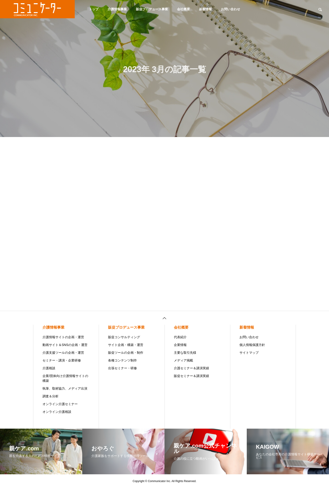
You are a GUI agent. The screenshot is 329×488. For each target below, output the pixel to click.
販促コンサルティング (124, 337)
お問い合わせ (230, 9)
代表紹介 (180, 337)
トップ (93, 9)
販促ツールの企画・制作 (125, 352)
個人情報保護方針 (252, 345)
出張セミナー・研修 (122, 368)
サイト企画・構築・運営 (125, 345)
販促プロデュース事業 (152, 9)
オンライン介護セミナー (60, 404)
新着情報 (205, 9)
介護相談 (48, 368)
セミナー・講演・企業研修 (61, 360)
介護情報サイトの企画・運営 (63, 337)
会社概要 (183, 9)
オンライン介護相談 (56, 412)
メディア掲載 (183, 360)
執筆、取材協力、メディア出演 (64, 388)
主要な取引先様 (185, 352)
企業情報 (180, 345)
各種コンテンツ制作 (122, 360)
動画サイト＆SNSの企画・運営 (65, 345)
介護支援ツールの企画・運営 (63, 352)
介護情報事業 (117, 9)
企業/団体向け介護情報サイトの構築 (65, 378)
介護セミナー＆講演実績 (191, 368)
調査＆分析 (50, 396)
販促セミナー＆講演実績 (191, 376)
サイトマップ (249, 352)
